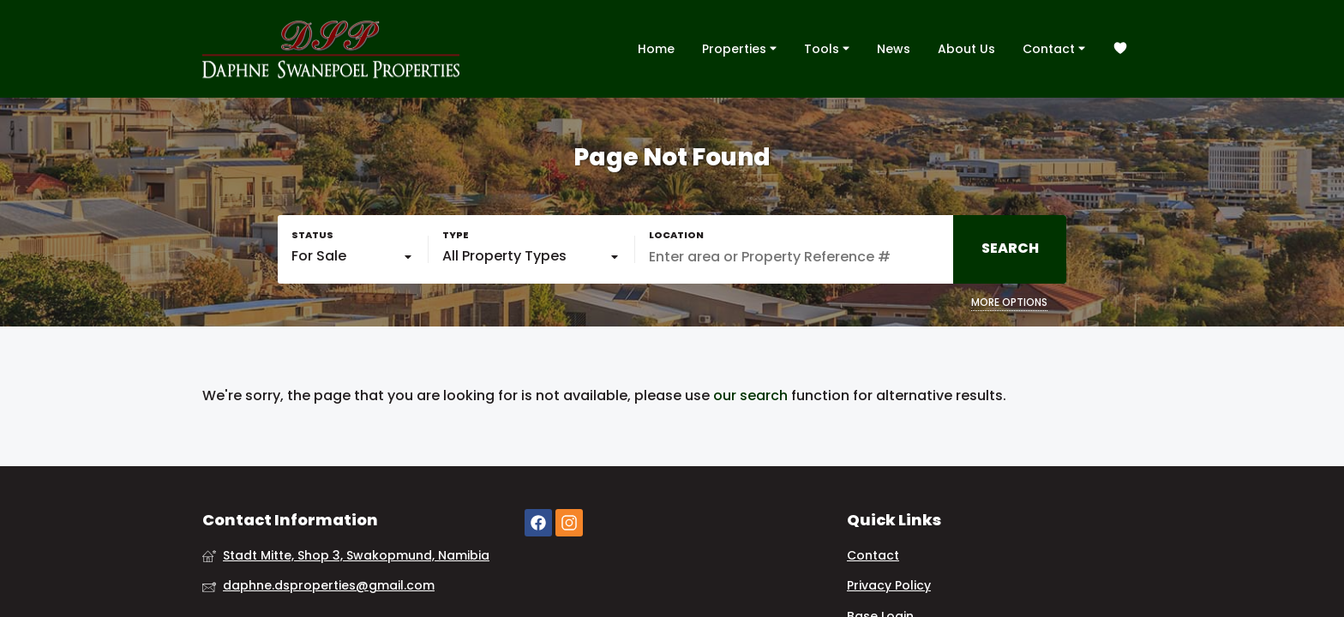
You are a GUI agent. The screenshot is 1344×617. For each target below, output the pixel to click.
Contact (1054, 48)
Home (656, 48)
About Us (966, 48)
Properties (739, 48)
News (893, 48)
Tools (826, 48)
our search (750, 395)
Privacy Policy (889, 586)
